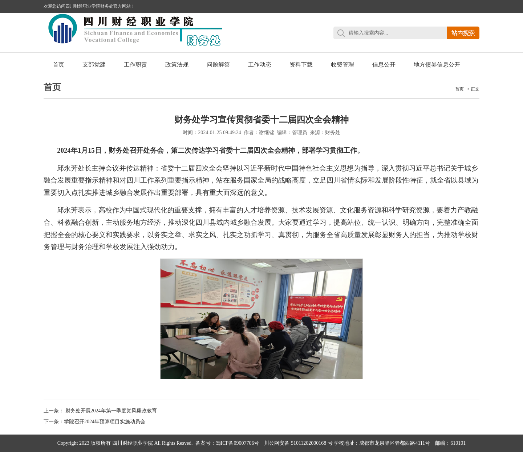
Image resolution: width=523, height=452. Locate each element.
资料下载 (301, 64)
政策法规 (176, 64)
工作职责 (135, 64)
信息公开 (384, 64)
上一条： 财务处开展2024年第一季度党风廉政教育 (100, 410)
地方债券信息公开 (437, 64)
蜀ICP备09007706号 (237, 443)
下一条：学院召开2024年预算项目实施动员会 (94, 421)
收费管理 (342, 64)
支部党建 (94, 64)
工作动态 (259, 64)
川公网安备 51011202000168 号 (298, 443)
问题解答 (218, 64)
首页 (58, 64)
